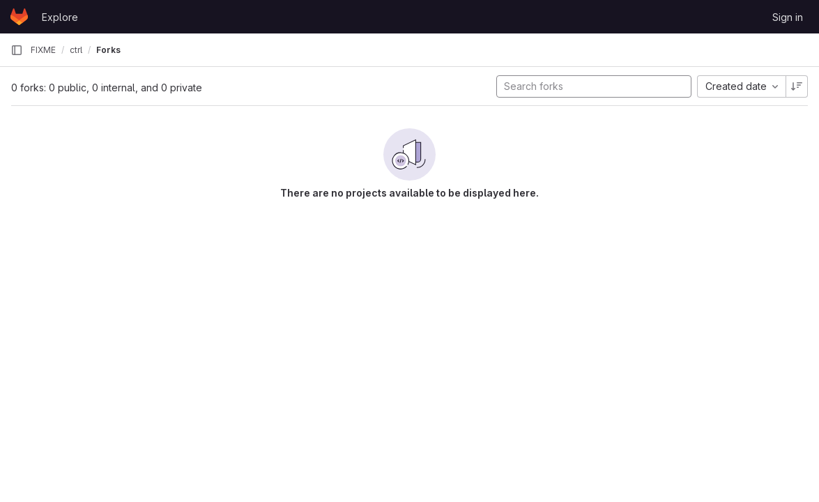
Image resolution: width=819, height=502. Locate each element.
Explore (60, 17)
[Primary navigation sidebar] (17, 50)
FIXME (43, 50)
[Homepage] (19, 17)
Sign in (787, 17)
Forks (108, 50)
